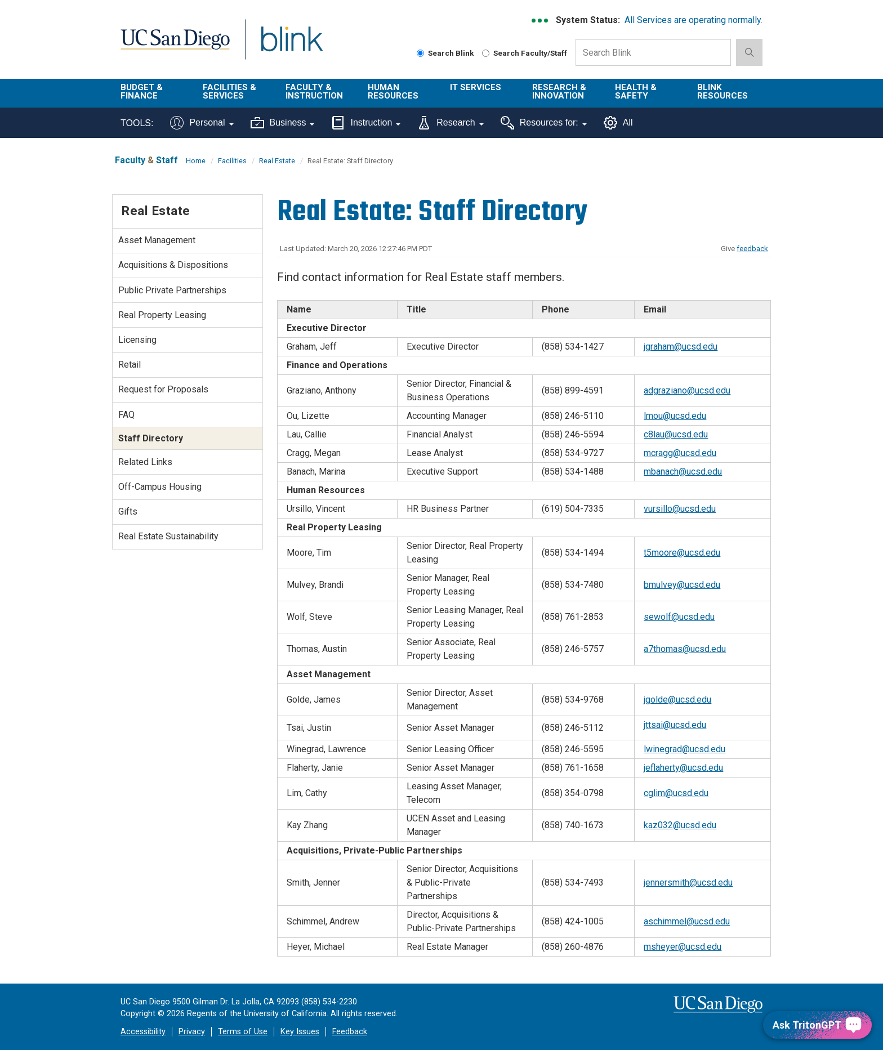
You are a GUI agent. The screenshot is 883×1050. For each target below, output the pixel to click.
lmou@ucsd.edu (675, 415)
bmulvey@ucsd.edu (682, 584)
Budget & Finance (142, 91)
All (618, 122)
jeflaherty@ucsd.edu (683, 767)
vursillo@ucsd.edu (680, 508)
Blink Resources (722, 91)
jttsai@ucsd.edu (675, 725)
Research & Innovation (559, 91)
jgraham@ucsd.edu (680, 346)
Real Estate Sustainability (168, 536)
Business (283, 122)
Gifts (127, 511)
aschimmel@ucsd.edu (687, 921)
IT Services (475, 87)
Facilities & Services (229, 91)
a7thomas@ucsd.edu (685, 649)
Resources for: (544, 122)
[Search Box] (653, 52)
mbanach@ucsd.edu (683, 471)
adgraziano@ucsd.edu (687, 390)
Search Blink (445, 52)
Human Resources (393, 91)
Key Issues (299, 1031)
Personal (201, 122)
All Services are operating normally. (693, 20)
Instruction (365, 122)
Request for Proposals (163, 389)
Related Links (145, 462)
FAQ (126, 414)
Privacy (192, 1031)
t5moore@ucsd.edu (682, 552)
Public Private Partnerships (172, 290)
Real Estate (277, 161)
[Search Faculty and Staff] (485, 53)
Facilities (232, 161)
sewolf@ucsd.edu (679, 616)
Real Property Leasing (162, 315)
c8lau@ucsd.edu (676, 434)
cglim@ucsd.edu (676, 793)
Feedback (349, 1031)
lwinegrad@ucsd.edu (684, 749)
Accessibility (143, 1031)
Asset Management (156, 240)
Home (196, 161)
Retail (129, 364)
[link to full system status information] (540, 21)
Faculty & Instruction (314, 91)
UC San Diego (175, 46)
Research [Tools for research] (450, 122)
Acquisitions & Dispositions (173, 265)
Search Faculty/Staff (524, 52)
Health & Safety (636, 91)
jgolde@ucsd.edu (677, 699)
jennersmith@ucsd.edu (688, 882)
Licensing (137, 339)
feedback (752, 248)
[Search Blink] (420, 53)
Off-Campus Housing (160, 486)
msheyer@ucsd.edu (682, 946)
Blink (291, 46)
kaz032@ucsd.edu (680, 825)
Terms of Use (242, 1031)
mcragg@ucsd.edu (680, 453)
